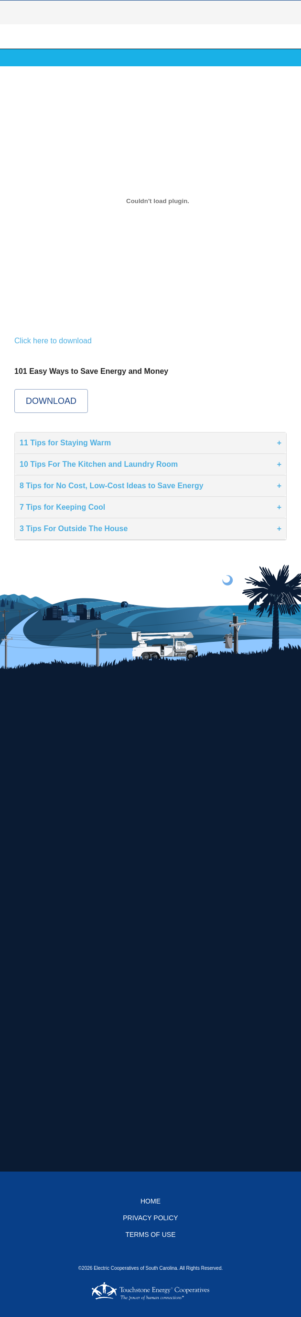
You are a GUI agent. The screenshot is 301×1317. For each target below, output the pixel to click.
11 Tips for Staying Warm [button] (65, 443)
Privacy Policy (150, 1218)
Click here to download (53, 341)
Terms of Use (150, 1234)
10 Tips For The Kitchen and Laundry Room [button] (99, 464)
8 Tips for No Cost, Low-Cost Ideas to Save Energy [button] (112, 486)
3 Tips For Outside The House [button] (74, 529)
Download (51, 401)
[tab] (150, 443)
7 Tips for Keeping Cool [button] (62, 507)
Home (150, 1201)
